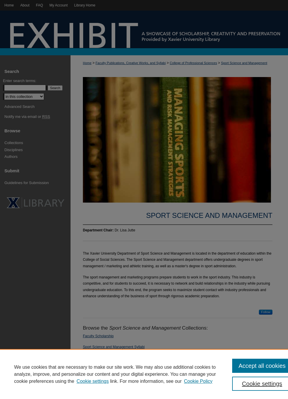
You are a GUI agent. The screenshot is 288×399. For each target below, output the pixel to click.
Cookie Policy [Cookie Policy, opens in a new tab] (198, 381)
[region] (144, 374)
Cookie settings (93, 381)
